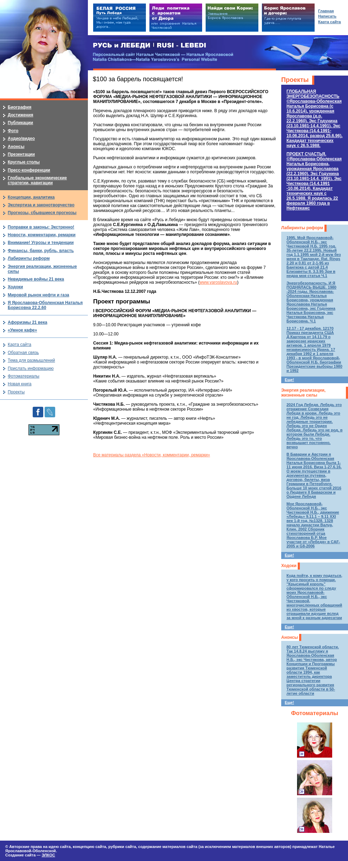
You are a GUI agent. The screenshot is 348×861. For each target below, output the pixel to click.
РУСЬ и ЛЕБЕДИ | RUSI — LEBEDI (149, 46)
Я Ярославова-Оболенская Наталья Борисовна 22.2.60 (45, 305)
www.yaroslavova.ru (218, 282)
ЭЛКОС (48, 855)
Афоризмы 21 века (27, 322)
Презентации (21, 154)
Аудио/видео (21, 138)
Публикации (20, 122)
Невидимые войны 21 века (36, 279)
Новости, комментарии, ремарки (42, 234)
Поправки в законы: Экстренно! (41, 227)
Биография (19, 107)
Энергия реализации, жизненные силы (303, 393)
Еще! (289, 380)
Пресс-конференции (29, 170)
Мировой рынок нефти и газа (38, 295)
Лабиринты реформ (302, 227)
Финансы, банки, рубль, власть (41, 250)
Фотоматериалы (314, 713)
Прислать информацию (31, 368)
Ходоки (288, 565)
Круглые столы (24, 162)
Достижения (20, 115)
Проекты (295, 79)
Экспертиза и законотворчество (41, 205)
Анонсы (289, 637)
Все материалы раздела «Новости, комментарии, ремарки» (151, 454)
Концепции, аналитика (31, 197)
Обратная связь (23, 352)
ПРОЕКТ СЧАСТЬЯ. (314, 181)
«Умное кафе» (22, 330)
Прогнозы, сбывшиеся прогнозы (42, 212)
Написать (327, 16)
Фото (13, 130)
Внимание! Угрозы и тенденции (41, 242)
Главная (326, 11)
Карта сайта (19, 344)
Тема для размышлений (31, 360)
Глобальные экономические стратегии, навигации (37, 180)
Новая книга (19, 383)
